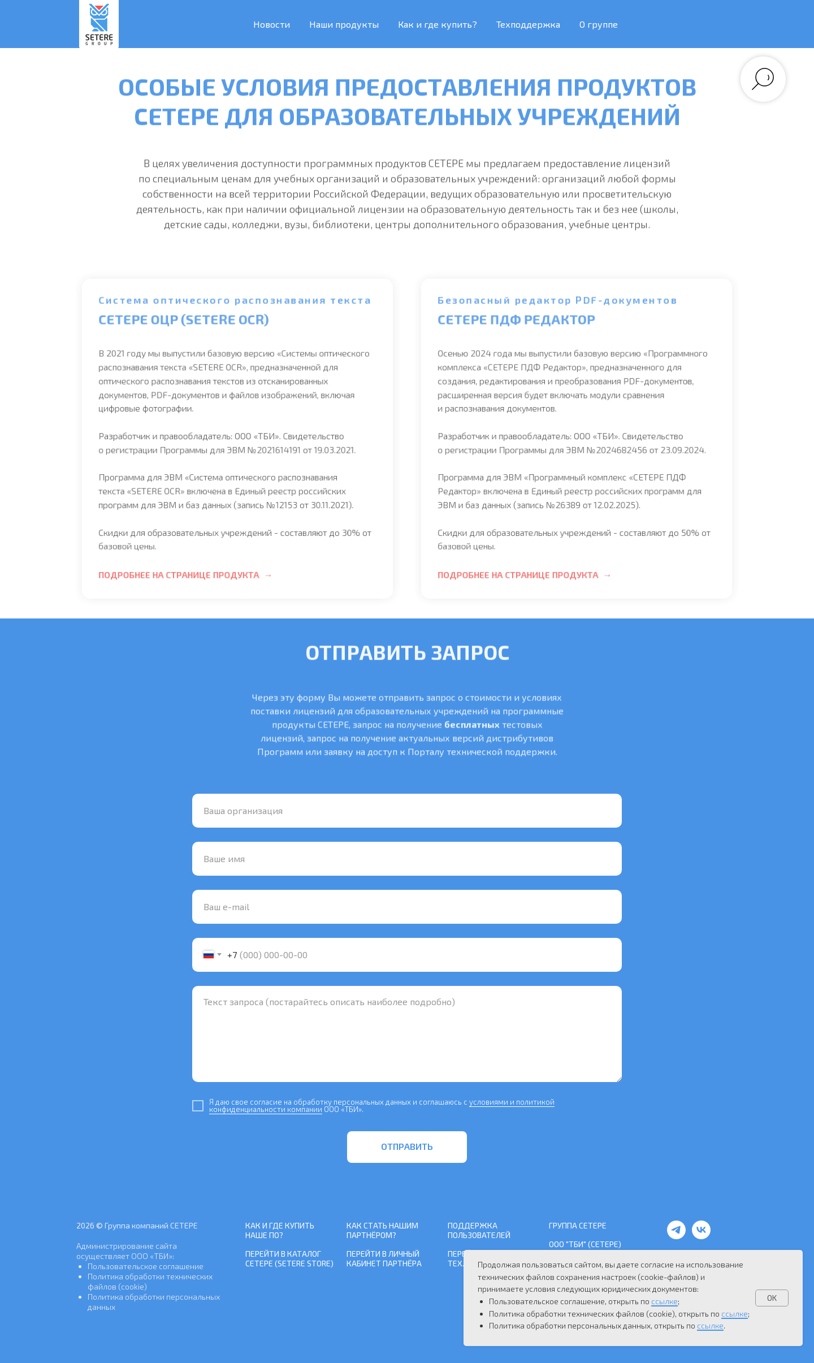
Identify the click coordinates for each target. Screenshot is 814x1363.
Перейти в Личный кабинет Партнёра (384, 1258)
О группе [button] (598, 24)
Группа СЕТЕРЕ (578, 1225)
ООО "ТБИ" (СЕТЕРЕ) (585, 1244)
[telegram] (676, 1236)
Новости (271, 24)
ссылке (664, 1301)
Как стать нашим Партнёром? (382, 1230)
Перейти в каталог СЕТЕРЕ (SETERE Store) (289, 1258)
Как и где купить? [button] (437, 24)
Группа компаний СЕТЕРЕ (151, 1225)
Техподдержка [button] (528, 24)
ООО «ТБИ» (151, 1256)
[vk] (701, 1236)
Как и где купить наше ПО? (279, 1230)
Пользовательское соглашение (146, 1266)
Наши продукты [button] (344, 24)
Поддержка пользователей (479, 1230)
